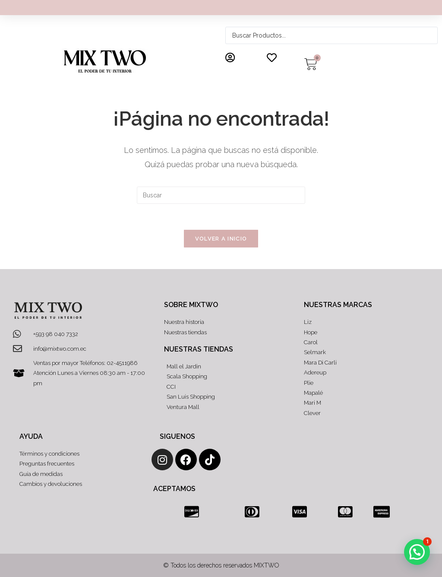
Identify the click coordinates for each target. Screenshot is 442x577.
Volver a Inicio (221, 238)
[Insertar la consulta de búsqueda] (221, 195)
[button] (417, 552)
